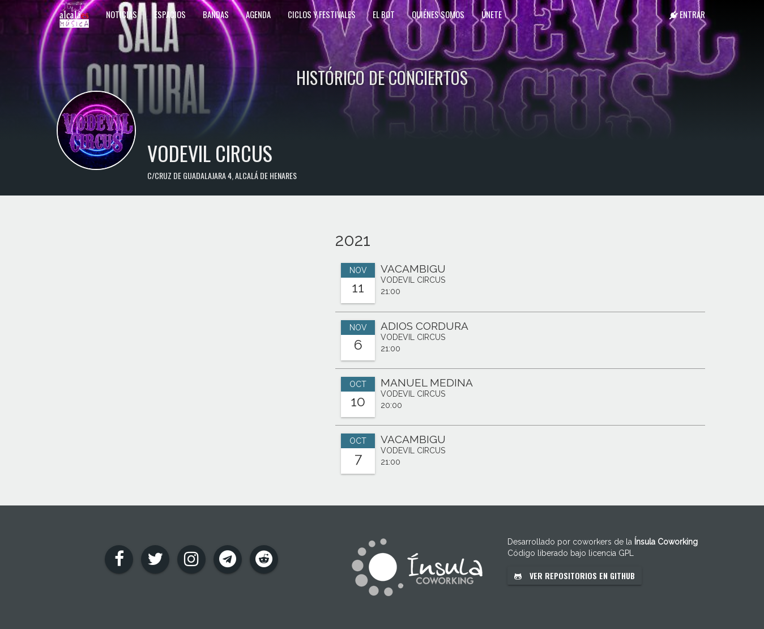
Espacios (170, 14)
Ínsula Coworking (666, 541)
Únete (491, 14)
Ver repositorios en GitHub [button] (574, 575)
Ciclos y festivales (322, 14)
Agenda (258, 14)
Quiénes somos (438, 14)
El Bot (384, 14)
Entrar (687, 14)
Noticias (121, 14)
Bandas (216, 14)
